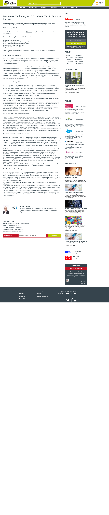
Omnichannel (79, 61)
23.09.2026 (75, 258)
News (11, 7)
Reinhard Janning (7, 27)
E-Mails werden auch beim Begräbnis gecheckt (16, 223)
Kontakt (39, 293)
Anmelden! (54, 235)
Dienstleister (33, 7)
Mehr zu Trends (8, 221)
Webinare (54, 7)
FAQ (38, 295)
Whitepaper (6, 184)
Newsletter (74, 7)
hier (80, 47)
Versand (69, 59)
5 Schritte (29, 32)
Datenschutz (22, 298)
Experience (79, 55)
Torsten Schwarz (81, 280)
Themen (68, 52)
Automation (79, 59)
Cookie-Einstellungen (42, 296)
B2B (68, 63)
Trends (68, 101)
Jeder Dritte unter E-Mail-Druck (11, 225)
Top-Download (71, 69)
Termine (43, 7)
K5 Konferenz (77, 251)
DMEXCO (76, 256)
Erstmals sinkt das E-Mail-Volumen (13, 229)
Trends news (70, 164)
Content (22, 7)
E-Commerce (79, 63)
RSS (20, 295)
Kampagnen (79, 57)
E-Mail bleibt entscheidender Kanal (13, 231)
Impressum (22, 296)
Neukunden (70, 61)
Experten (64, 7)
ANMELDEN (87, 3)
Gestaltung (70, 57)
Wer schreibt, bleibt (76, 268)
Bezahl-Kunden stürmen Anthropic (12, 227)
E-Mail (67, 14)
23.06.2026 (75, 253)
